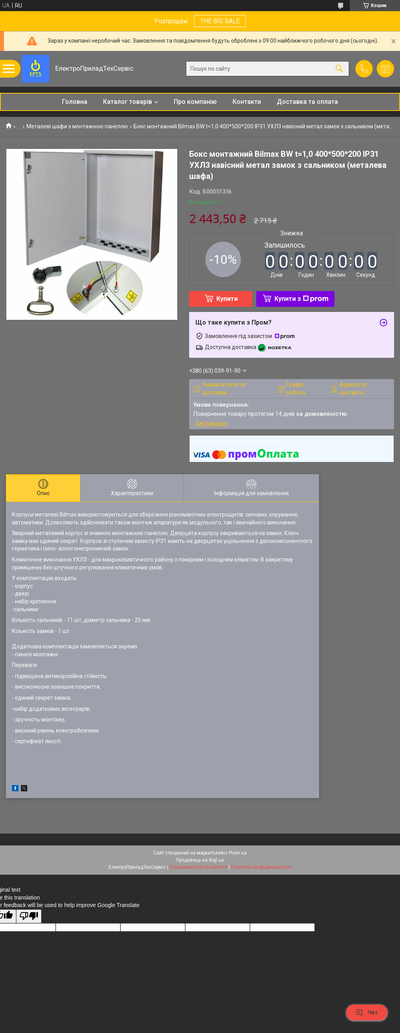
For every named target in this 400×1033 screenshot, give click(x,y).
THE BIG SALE (220, 21)
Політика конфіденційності (261, 867)
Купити (227, 298)
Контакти (247, 101)
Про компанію (195, 101)
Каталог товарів (127, 101)
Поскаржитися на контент (198, 867)
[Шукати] (339, 69)
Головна (74, 101)
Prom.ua (238, 853)
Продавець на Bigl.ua (200, 860)
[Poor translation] (28, 916)
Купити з (301, 298)
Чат (367, 1012)
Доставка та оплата (307, 101)
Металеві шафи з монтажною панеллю (77, 126)
